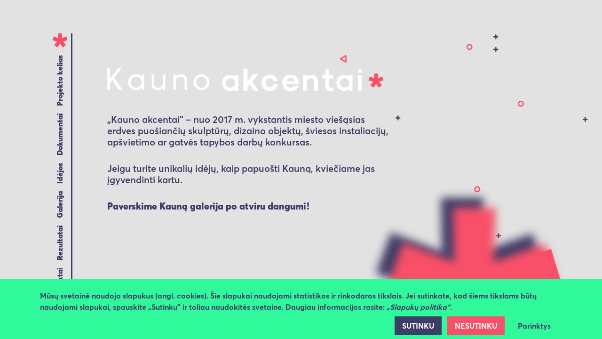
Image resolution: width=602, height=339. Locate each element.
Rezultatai (59, 243)
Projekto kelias (59, 80)
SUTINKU (418, 326)
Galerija (59, 204)
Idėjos (59, 173)
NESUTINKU (476, 326)
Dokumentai (59, 134)
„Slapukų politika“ (418, 307)
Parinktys (534, 326)
